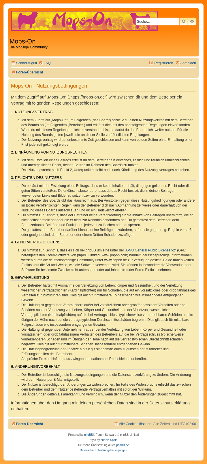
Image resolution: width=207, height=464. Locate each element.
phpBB (88, 434)
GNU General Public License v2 (150, 250)
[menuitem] (44, 63)
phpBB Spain (109, 440)
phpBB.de (122, 445)
